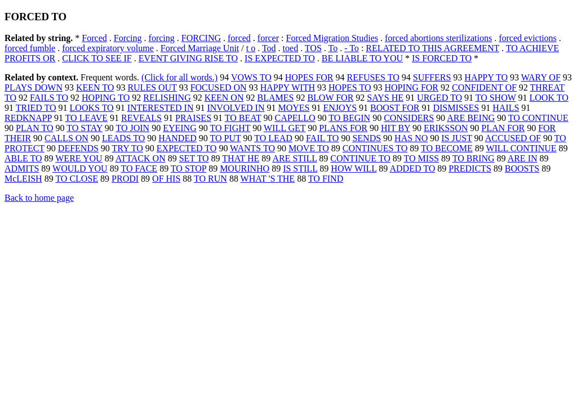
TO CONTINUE (538, 118)
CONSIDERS (409, 118)
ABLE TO (23, 158)
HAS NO (411, 138)
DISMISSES (456, 107)
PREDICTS (470, 168)
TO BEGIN (349, 118)
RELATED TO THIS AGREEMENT (432, 48)
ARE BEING (471, 118)
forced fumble (30, 48)
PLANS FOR (343, 128)
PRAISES (193, 118)
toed (291, 48)
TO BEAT (243, 118)
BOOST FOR (394, 107)
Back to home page (39, 197)
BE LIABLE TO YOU (362, 58)
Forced (94, 38)
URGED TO (439, 97)
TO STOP (188, 168)
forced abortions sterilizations (438, 38)
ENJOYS (340, 107)
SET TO (194, 158)
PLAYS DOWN (34, 87)
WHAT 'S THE (268, 178)
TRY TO (127, 148)
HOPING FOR (411, 87)
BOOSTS (522, 168)
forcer (268, 38)
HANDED (177, 138)
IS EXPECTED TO (280, 58)
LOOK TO (549, 97)
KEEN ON (224, 97)
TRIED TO (36, 107)
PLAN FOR (503, 128)
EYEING (180, 128)
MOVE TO (308, 148)
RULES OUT (151, 87)
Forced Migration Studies (332, 38)
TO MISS (421, 158)
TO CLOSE (76, 178)
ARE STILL (294, 158)
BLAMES (275, 97)
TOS (313, 48)
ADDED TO (412, 168)
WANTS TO (252, 148)
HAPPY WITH (287, 87)
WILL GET (284, 128)
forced (239, 38)
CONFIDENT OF (484, 87)
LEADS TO (123, 138)
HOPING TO (106, 97)
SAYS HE (385, 97)
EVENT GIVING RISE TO (188, 58)
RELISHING (166, 97)
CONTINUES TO (375, 148)
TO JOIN (132, 128)
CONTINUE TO (360, 158)
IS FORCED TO (442, 58)
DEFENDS (78, 148)
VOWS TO (251, 77)
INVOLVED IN (235, 107)
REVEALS (141, 118)
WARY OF (541, 77)
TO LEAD (273, 138)
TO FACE (139, 168)
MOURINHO (244, 168)
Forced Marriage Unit (200, 48)
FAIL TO (322, 138)
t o (250, 48)
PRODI (125, 178)
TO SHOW (496, 97)
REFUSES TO (373, 77)
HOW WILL (353, 168)
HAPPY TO (486, 77)
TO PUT (225, 138)
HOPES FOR (309, 77)
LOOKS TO (92, 107)
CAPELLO (295, 118)
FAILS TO (49, 97)
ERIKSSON (446, 128)
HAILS (505, 107)
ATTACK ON (141, 158)
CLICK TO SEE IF (96, 58)
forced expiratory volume (108, 48)
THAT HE (240, 158)
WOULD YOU (80, 168)
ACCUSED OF (513, 138)
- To (351, 48)
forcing (162, 38)
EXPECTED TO (187, 148)
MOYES (294, 107)
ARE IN (523, 158)
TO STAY (84, 128)
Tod (269, 48)
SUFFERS (432, 77)
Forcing (128, 38)
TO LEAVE (86, 118)
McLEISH (23, 178)
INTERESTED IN (160, 107)
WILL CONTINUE (521, 148)
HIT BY (395, 128)
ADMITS (22, 168)
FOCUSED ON (218, 87)
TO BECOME (447, 148)
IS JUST (456, 138)
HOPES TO (350, 87)
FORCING (201, 38)
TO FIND (325, 178)
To (333, 48)
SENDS (366, 138)
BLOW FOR (330, 97)
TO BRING (473, 158)
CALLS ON (66, 138)
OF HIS (166, 178)
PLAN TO (35, 128)
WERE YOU (78, 158)
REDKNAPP (28, 118)
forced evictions (528, 38)
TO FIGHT (230, 128)
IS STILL (300, 168)
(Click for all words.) (179, 77)
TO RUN (210, 178)
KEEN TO (95, 87)
